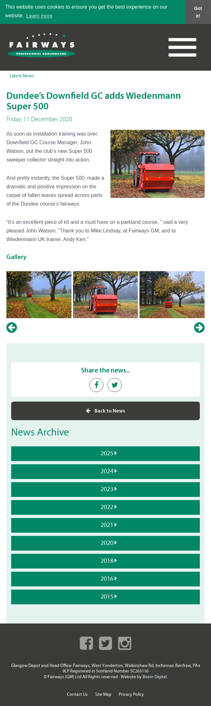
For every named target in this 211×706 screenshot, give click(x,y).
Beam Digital (155, 676)
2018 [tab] (106, 560)
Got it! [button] (198, 12)
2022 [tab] (106, 507)
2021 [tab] (106, 525)
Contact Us (77, 694)
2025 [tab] (106, 453)
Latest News (22, 76)
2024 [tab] (106, 471)
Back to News (105, 411)
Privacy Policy (131, 694)
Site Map (103, 694)
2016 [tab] (106, 578)
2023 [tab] (106, 489)
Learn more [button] (39, 16)
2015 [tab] (106, 596)
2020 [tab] (106, 542)
